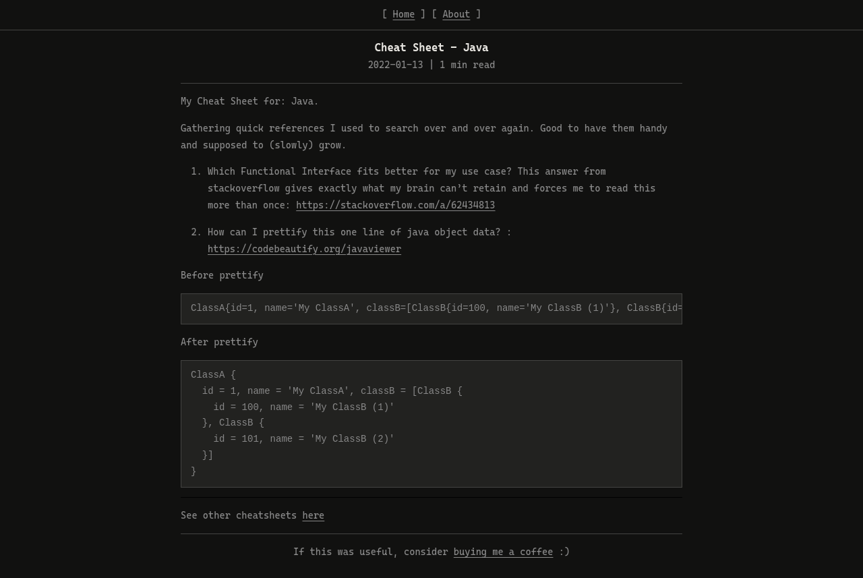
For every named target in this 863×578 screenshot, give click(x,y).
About (456, 14)
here (313, 515)
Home (404, 14)
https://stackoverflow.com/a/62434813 (395, 205)
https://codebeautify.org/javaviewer (304, 248)
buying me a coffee (504, 551)
